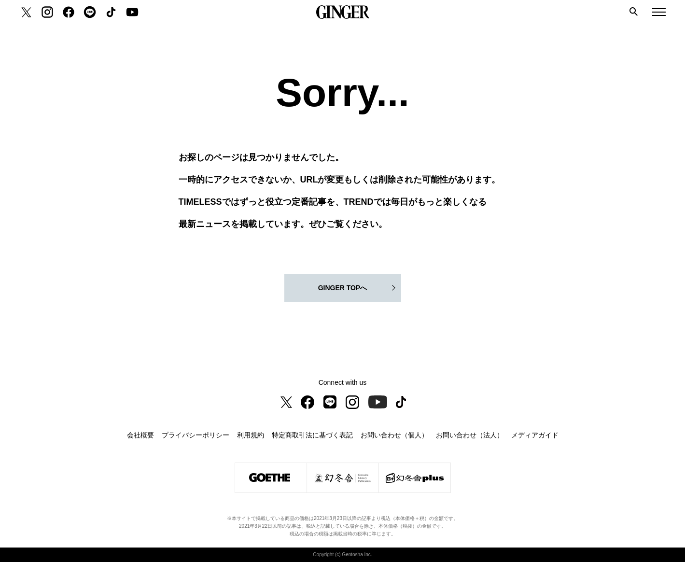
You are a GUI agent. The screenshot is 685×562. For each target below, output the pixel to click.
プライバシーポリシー (195, 435)
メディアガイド (535, 435)
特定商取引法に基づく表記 (312, 435)
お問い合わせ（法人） (469, 435)
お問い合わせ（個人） (394, 435)
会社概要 (140, 435)
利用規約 (250, 435)
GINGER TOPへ (342, 288)
